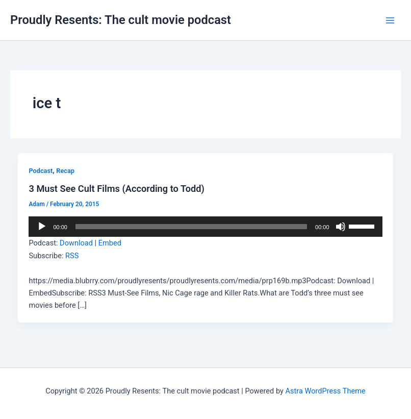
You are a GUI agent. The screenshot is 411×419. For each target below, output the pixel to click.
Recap (65, 171)
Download (76, 243)
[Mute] (341, 226)
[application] (205, 226)
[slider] (191, 226)
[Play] (42, 226)
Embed (109, 243)
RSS (72, 255)
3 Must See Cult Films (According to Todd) (116, 188)
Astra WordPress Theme (326, 391)
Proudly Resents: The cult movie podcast (120, 20)
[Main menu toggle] (390, 20)
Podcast (41, 171)
